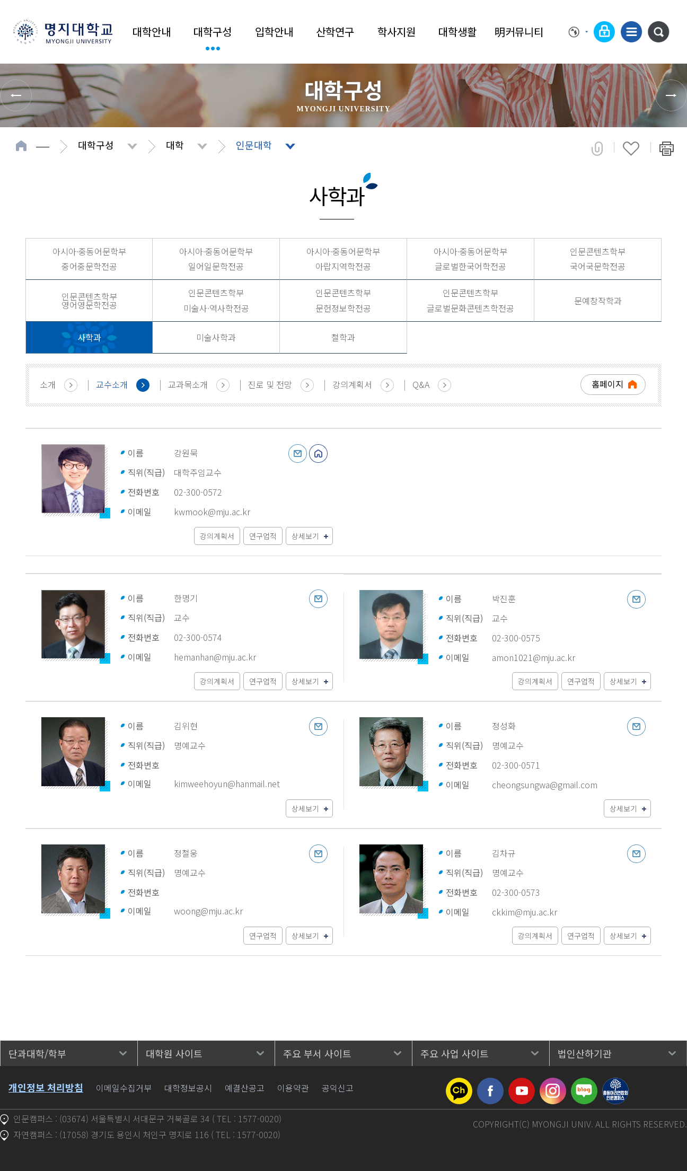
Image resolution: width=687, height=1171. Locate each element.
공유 (597, 148)
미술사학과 (216, 337)
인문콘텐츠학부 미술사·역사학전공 (216, 300)
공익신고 (338, 1087)
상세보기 (305, 536)
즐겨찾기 (631, 148)
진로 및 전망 (270, 384)
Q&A (420, 384)
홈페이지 (607, 383)
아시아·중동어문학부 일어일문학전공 (216, 259)
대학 (175, 145)
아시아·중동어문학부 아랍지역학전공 (343, 259)
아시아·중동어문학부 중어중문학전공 (89, 259)
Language (578, 32)
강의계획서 (352, 384)
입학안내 (274, 31)
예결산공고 (245, 1087)
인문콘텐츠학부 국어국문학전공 (598, 259)
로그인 (604, 31)
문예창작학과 (598, 300)
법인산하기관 (585, 1053)
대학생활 (457, 31)
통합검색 (658, 31)
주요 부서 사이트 (317, 1053)
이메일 (297, 453)
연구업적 (263, 536)
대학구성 (212, 31)
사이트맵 (631, 31)
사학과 (89, 337)
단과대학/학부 (37, 1053)
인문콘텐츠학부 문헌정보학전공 (343, 300)
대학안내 (152, 31)
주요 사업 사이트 (454, 1053)
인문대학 (254, 145)
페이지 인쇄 (666, 148)
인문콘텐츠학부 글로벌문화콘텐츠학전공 (470, 300)
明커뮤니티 (519, 31)
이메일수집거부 (124, 1087)
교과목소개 (188, 384)
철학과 (343, 337)
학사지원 (396, 31)
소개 (48, 384)
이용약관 (293, 1087)
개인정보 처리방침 (45, 1087)
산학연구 (335, 31)
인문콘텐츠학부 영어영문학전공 (89, 300)
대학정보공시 (188, 1087)
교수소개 (112, 384)
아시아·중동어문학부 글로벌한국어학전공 (470, 259)
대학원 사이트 (174, 1053)
